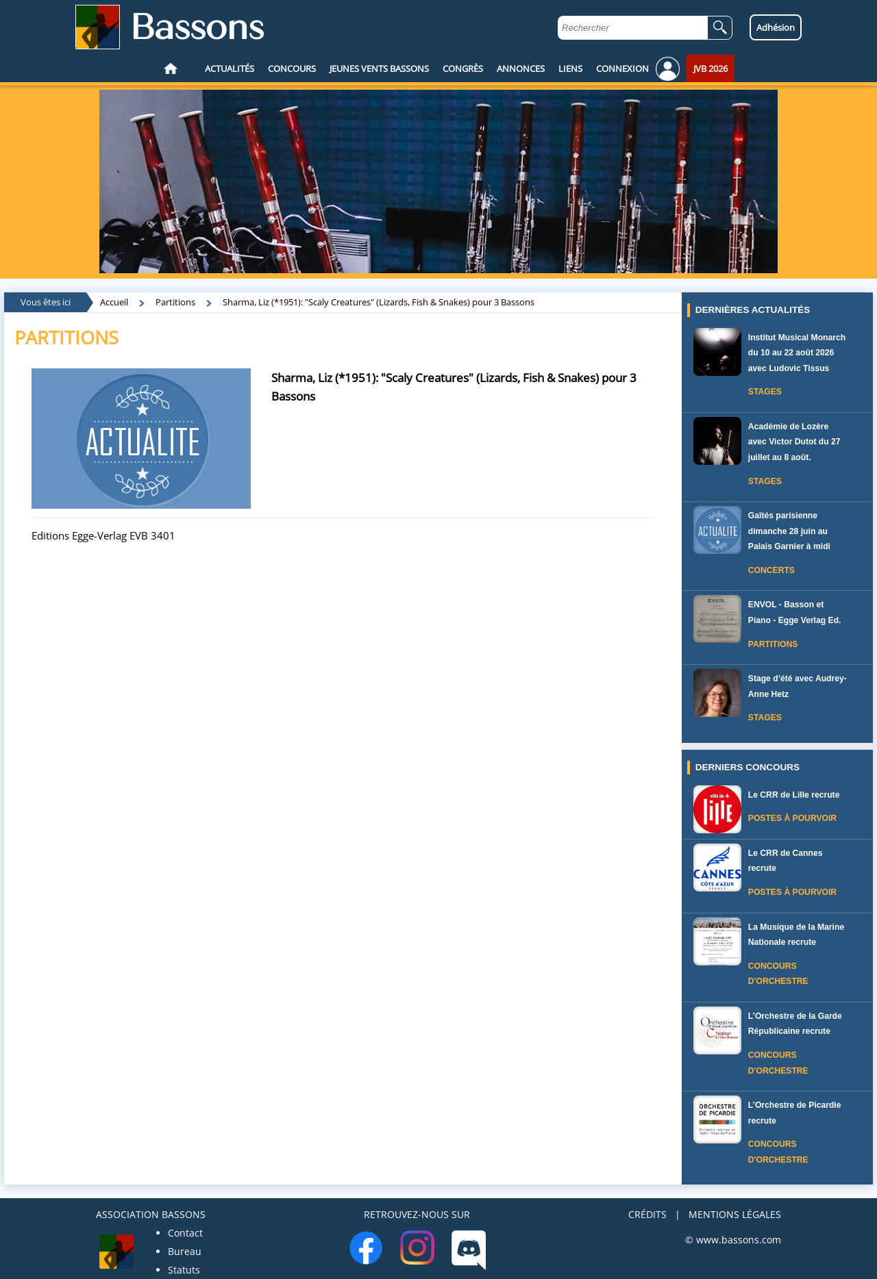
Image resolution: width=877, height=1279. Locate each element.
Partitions (175, 302)
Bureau (184, 1251)
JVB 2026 (710, 68)
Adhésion (775, 27)
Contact (185, 1232)
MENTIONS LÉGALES (735, 1214)
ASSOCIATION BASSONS (151, 1214)
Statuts (184, 1269)
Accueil (114, 302)
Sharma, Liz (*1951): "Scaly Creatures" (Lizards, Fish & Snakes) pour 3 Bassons (378, 302)
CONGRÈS (463, 68)
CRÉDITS (647, 1214)
